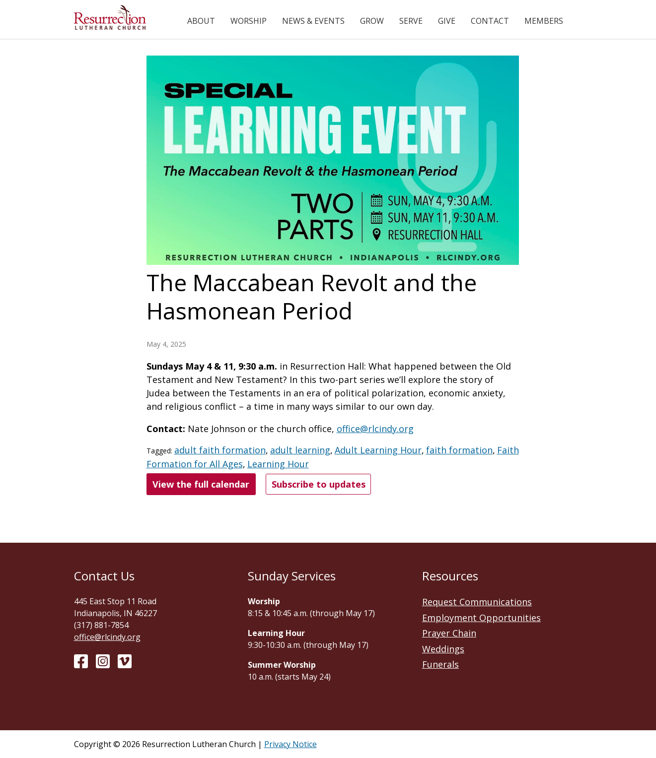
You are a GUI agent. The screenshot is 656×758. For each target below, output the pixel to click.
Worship (248, 20)
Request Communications (477, 602)
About (201, 20)
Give (446, 20)
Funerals (440, 664)
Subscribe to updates (318, 484)
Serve (411, 20)
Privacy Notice (290, 744)
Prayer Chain (449, 633)
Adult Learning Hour (378, 450)
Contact (490, 20)
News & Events (313, 20)
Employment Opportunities (481, 618)
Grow (372, 20)
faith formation (459, 450)
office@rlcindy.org (375, 429)
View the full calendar (200, 484)
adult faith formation (220, 450)
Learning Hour (278, 464)
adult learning (300, 450)
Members (543, 20)
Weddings (443, 649)
